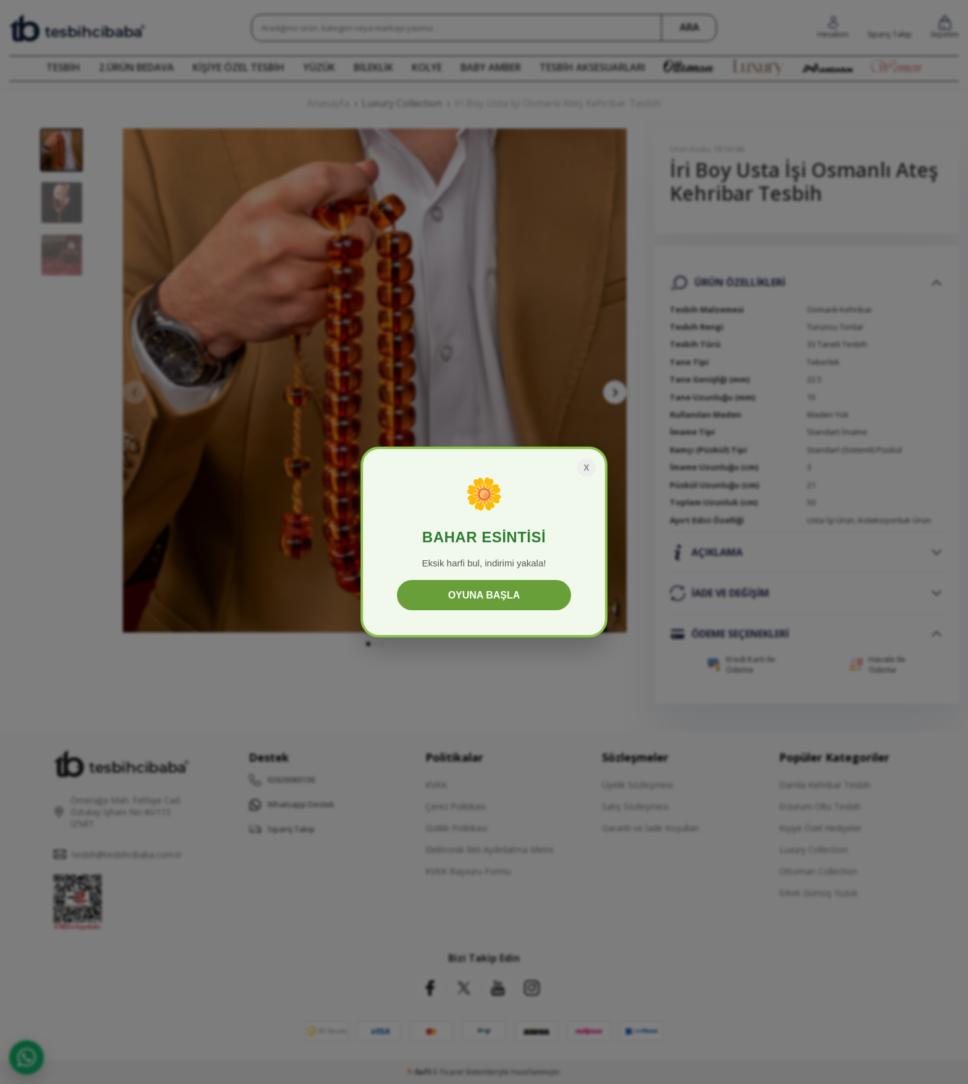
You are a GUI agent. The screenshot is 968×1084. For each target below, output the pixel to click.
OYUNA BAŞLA (484, 595)
